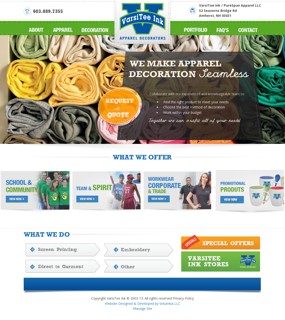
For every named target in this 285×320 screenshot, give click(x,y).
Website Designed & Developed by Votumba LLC (142, 303)
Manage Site (142, 308)
